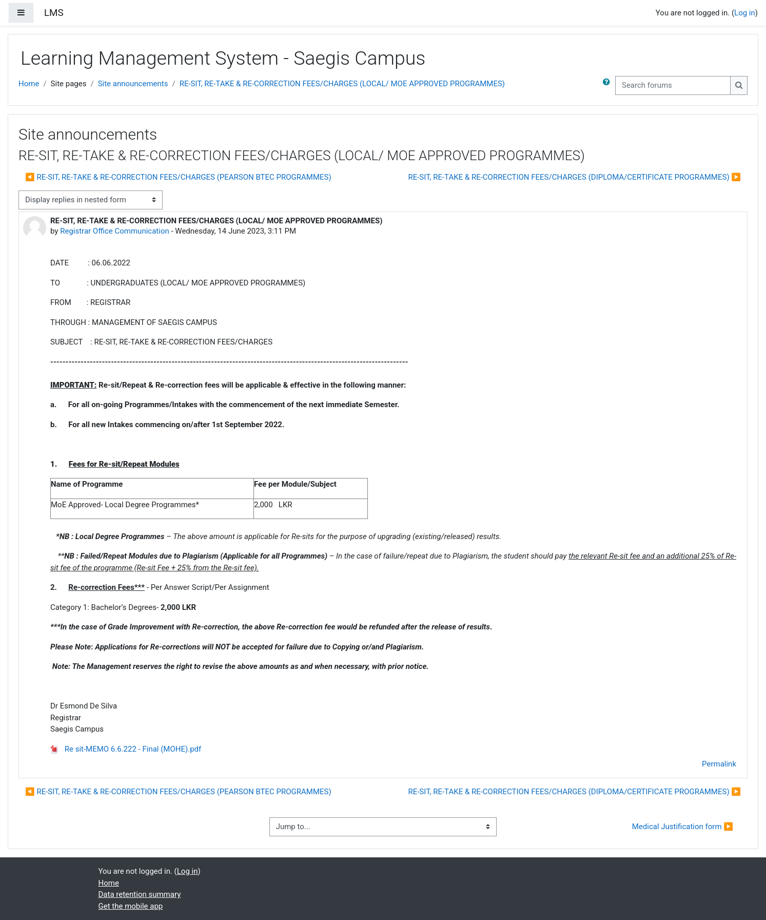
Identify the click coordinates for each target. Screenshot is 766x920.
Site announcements (133, 83)
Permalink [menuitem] (719, 764)
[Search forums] (673, 85)
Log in (744, 12)
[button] (608, 85)
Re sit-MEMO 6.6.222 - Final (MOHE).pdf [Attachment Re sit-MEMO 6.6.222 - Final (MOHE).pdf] (125, 749)
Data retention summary (140, 894)
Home (28, 83)
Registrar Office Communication (114, 231)
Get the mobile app (131, 906)
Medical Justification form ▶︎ (682, 826)
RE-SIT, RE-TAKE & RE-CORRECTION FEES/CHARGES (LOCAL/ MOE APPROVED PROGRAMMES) (342, 83)
